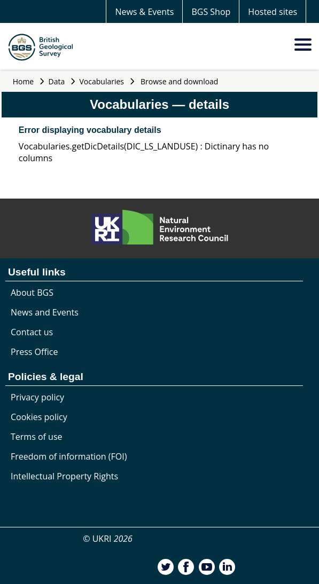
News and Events (45, 312)
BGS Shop (210, 12)
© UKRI (108, 538)
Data (57, 81)
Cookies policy (39, 417)
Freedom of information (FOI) (69, 456)
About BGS (32, 292)
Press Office (34, 352)
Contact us (32, 332)
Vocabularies (102, 81)
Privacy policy (37, 397)
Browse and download (180, 81)
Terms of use (37, 437)
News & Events (144, 12)
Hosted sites (272, 12)
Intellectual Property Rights (64, 476)
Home (23, 81)
